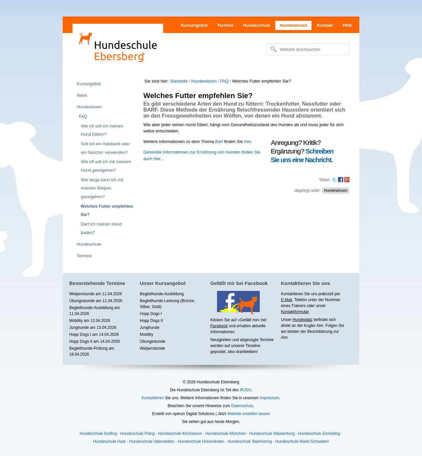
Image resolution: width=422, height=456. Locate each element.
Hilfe (347, 25)
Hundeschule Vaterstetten (151, 441)
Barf (219, 141)
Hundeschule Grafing (98, 433)
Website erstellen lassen (248, 413)
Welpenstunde (152, 348)
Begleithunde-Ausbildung (162, 294)
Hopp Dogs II (151, 320)
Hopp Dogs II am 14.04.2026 (94, 341)
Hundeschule (256, 25)
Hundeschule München (225, 433)
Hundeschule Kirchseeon (180, 433)
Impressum (269, 398)
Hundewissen (293, 25)
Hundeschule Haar (109, 441)
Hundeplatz (302, 319)
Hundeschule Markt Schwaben (302, 441)
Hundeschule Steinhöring (250, 441)
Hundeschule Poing (137, 433)
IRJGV (245, 390)
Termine (225, 25)
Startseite (179, 81)
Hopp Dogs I (151, 313)
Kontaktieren (153, 398)
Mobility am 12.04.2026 (89, 320)
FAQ (224, 81)
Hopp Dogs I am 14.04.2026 (94, 334)
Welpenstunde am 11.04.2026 (95, 294)
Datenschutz (242, 405)
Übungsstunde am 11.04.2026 (95, 300)
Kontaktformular (295, 311)
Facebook (219, 326)
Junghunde (149, 327)
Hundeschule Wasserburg (272, 433)
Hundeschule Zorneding (319, 433)
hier (247, 141)
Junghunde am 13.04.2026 (92, 327)
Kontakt (325, 25)
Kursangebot (194, 25)
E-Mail (286, 300)
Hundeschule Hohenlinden (201, 441)
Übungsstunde (152, 341)
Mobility (146, 334)
